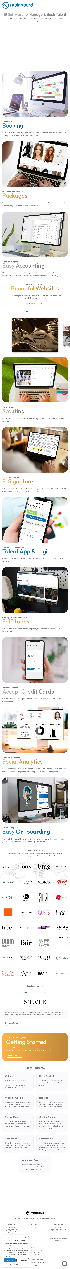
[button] (27, 312)
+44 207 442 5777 (37, 1254)
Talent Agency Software (58, 1229)
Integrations (58, 1240)
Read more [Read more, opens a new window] (7, 1256)
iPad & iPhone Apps (11, 1231)
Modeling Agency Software (58, 1239)
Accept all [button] (9, 1260)
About (35, 1227)
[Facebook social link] (36, 1265)
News (35, 1233)
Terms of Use (39, 1260)
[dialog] (16, 1251)
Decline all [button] (23, 1260)
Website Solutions (11, 1229)
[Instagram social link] (34, 1265)
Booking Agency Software (58, 1237)
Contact (35, 1229)
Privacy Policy (31, 1260)
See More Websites (35, 303)
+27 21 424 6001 (38, 1252)
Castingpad (11, 1233)
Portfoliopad (12, 1227)
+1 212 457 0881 (38, 1250)
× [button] (28, 1237)
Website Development (58, 1231)
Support (34, 1231)
